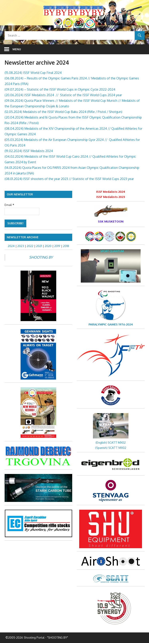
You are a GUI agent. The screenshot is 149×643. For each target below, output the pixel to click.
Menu (17, 49)
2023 (20, 246)
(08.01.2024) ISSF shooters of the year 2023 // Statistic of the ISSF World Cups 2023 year (69, 179)
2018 (66, 246)
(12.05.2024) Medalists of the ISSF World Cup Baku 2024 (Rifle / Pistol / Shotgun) (63, 112)
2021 (39, 246)
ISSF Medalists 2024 (110, 192)
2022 (30, 246)
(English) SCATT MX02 (111, 442)
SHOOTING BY (41, 257)
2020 (48, 246)
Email (9, 205)
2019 (57, 246)
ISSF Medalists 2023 (110, 197)
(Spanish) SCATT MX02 (110, 448)
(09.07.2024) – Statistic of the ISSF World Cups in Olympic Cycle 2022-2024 (60, 89)
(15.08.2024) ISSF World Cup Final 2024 (33, 73)
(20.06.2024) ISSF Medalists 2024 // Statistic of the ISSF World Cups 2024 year (63, 95)
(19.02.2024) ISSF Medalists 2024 (29, 151)
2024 (11, 246)
